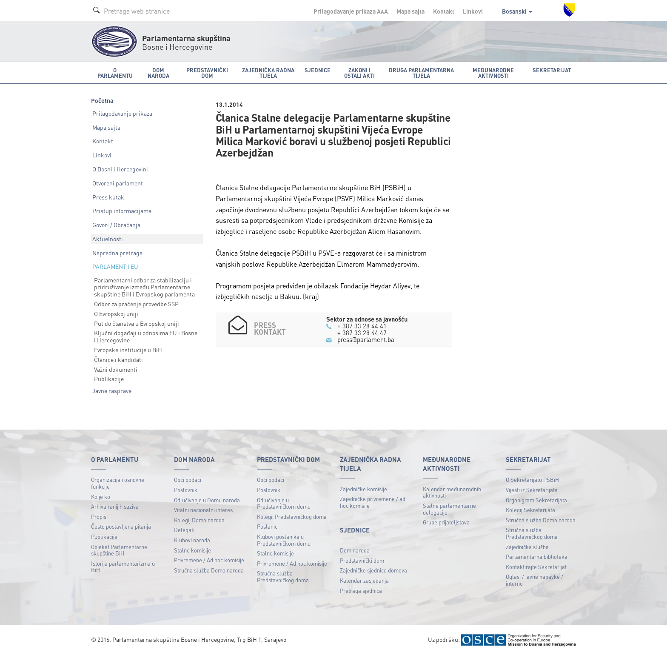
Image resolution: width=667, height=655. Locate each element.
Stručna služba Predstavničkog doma (283, 577)
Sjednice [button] (318, 70)
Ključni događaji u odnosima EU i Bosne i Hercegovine (145, 336)
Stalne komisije (192, 550)
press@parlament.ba (365, 339)
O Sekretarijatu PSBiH (532, 479)
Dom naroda (355, 550)
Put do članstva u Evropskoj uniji (136, 323)
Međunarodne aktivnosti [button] (493, 72)
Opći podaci (187, 479)
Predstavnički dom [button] (207, 72)
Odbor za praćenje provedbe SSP (136, 304)
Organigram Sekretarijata (536, 500)
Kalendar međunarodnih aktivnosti (452, 492)
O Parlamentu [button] (115, 72)
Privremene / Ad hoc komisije (209, 560)
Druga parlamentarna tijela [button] (421, 72)
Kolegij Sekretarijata (530, 509)
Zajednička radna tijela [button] (268, 72)
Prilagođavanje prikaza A (351, 11)
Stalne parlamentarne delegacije (449, 509)
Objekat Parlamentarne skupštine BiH (119, 550)
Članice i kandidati (118, 359)
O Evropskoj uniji (116, 313)
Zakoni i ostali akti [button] (359, 72)
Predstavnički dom (362, 560)
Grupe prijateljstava (446, 522)
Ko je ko (100, 496)
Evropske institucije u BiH (128, 349)
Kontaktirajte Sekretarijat (536, 566)
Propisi (99, 516)
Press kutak (108, 197)
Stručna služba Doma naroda (209, 570)
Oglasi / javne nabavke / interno (534, 580)
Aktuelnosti (107, 238)
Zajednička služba (527, 546)
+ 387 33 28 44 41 (362, 326)
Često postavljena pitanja (121, 526)
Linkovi (473, 11)
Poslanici (268, 526)
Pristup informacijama (121, 210)
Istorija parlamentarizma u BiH (123, 567)
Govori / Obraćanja (116, 224)
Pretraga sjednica (361, 590)
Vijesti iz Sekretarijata (532, 489)
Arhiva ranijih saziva (115, 506)
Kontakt (443, 11)
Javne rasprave (111, 390)
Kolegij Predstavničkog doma (292, 516)
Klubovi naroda (192, 540)
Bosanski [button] (517, 11)
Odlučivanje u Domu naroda (207, 500)
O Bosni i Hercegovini (120, 169)
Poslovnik (185, 489)
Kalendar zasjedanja (364, 580)
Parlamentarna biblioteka (536, 556)
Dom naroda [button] (158, 72)
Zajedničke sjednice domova (373, 570)
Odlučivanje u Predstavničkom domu (284, 503)
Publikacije (109, 378)
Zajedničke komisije (363, 489)
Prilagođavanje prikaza (122, 113)
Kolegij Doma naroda (199, 520)
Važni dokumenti (115, 369)
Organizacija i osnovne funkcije (117, 483)
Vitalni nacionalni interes (203, 509)
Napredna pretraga (117, 252)
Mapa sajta (410, 11)
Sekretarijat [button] (552, 70)
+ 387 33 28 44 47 (362, 332)
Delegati (184, 529)
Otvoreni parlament (117, 183)
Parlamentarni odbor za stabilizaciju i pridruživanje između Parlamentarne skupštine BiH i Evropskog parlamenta (144, 287)
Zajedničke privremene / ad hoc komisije (372, 502)
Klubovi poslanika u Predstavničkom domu (284, 540)
